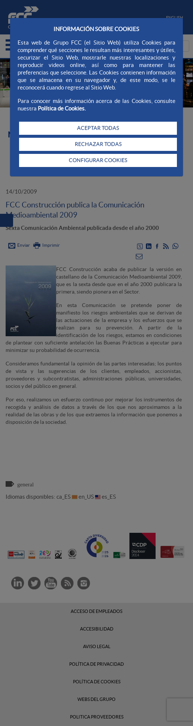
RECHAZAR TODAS (98, 144)
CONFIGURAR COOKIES (98, 160)
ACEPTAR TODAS (98, 128)
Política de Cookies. (62, 108)
